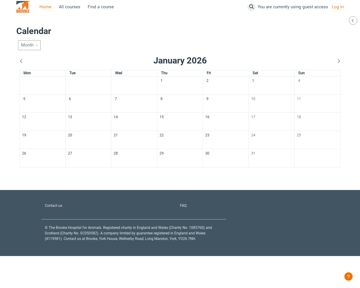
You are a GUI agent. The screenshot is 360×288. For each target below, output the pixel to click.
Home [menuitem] (45, 6)
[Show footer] (348, 276)
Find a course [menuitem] (101, 6)
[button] (252, 7)
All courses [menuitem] (69, 6)
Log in (338, 6)
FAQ (184, 226)
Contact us (55, 226)
